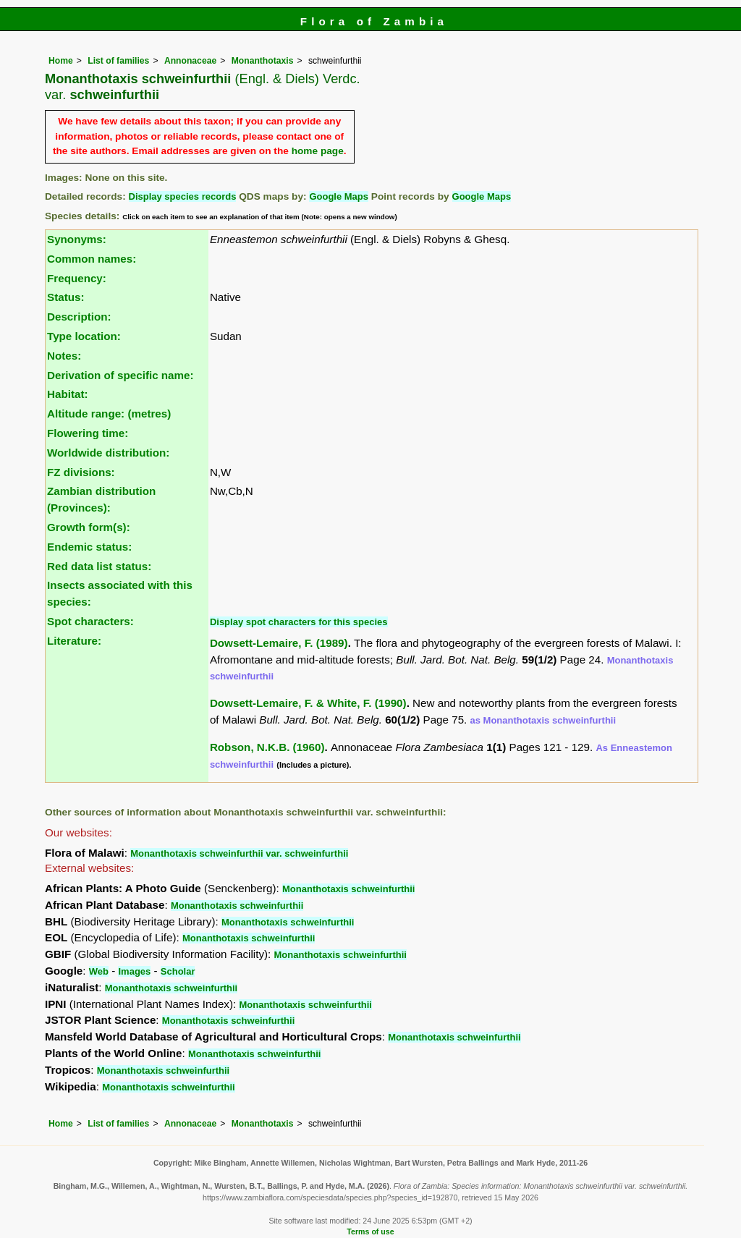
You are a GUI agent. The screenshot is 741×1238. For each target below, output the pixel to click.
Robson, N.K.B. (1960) (267, 747)
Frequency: (76, 278)
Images (134, 971)
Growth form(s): (88, 527)
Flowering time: (87, 433)
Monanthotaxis (263, 61)
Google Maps (338, 196)
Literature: (74, 641)
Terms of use (370, 1231)
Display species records (183, 196)
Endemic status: (89, 546)
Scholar (178, 971)
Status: (65, 297)
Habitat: (67, 394)
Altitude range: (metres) (109, 413)
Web (99, 971)
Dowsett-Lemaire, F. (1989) (279, 643)
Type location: (84, 336)
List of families (118, 61)
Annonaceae (190, 61)
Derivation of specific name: (120, 375)
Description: (79, 316)
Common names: (91, 259)
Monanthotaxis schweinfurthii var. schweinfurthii (239, 853)
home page (318, 150)
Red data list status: (99, 566)
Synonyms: (76, 239)
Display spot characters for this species (299, 621)
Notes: (64, 355)
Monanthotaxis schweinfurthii (348, 888)
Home (60, 61)
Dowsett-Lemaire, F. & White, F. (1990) (308, 703)
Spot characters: (90, 621)
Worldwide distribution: (108, 452)
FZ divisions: (81, 472)
